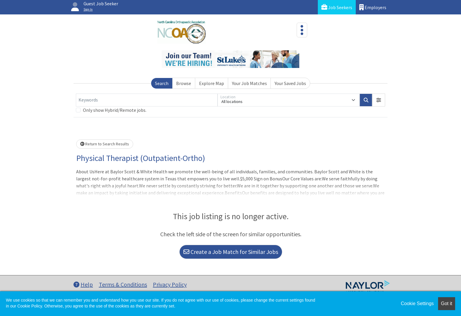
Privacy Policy (170, 284)
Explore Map (211, 83)
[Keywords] (147, 100)
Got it (446, 303)
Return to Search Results (104, 144)
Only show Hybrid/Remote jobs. (114, 110)
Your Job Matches (249, 83)
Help (83, 284)
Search (161, 83)
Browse (183, 83)
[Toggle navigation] (302, 30)
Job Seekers (336, 7)
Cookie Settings (417, 303)
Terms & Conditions (123, 284)
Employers (372, 7)
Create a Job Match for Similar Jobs (230, 251)
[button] (378, 100)
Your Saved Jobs (290, 83)
